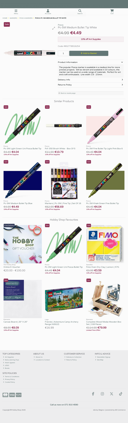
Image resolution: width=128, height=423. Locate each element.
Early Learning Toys (11, 360)
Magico (101, 410)
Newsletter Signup (102, 357)
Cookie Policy (9, 382)
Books (6, 368)
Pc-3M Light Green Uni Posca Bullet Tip (22, 148)
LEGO (6, 365)
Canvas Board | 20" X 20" (16, 322)
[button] (54, 28)
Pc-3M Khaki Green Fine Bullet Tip (102, 203)
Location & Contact (42, 360)
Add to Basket (89, 53)
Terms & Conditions (11, 376)
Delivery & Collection (73, 357)
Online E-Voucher (12, 267)
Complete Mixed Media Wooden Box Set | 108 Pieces (103, 323)
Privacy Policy (9, 379)
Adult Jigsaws (9, 363)
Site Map (99, 360)
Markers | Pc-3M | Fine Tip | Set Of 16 (63, 203)
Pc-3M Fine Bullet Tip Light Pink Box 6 (104, 148)
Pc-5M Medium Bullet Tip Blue (18, 203)
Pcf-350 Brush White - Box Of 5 (60, 148)
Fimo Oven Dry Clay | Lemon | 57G (102, 267)
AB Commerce (120, 410)
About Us (38, 357)
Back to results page (68, 93)
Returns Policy (70, 360)
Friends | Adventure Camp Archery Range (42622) (61, 323)
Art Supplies (8, 357)
